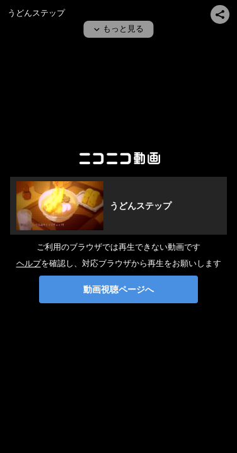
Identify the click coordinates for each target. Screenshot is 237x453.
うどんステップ (36, 13)
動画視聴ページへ (118, 289)
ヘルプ (28, 263)
